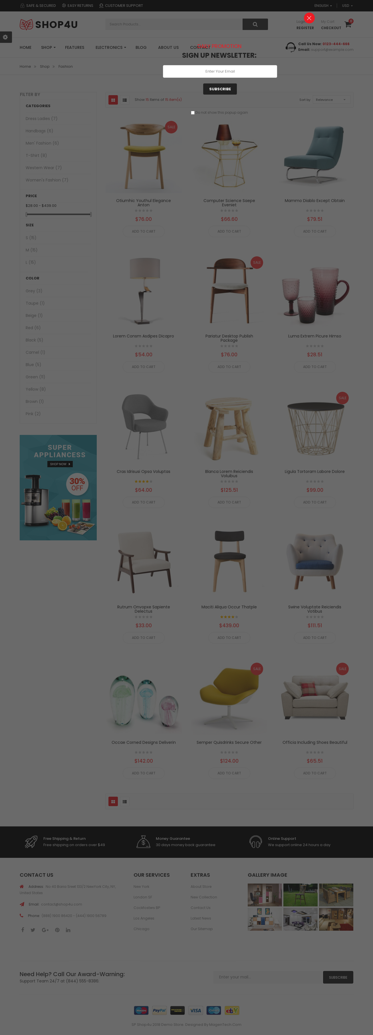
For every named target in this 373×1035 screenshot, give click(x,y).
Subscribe (220, 89)
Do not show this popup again (221, 112)
